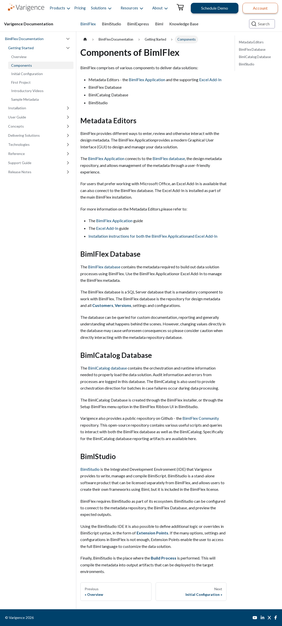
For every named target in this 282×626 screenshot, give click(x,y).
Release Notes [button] (19, 172)
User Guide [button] (17, 117)
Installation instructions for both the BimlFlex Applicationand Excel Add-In (152, 236)
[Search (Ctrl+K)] (262, 23)
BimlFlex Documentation (24, 39)
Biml (159, 23)
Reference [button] (16, 153)
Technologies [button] (19, 144)
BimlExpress (138, 23)
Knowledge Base (183, 23)
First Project (21, 82)
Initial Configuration (27, 74)
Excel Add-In (210, 79)
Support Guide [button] (19, 163)
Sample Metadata (25, 99)
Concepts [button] (16, 126)
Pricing (80, 8)
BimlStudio (111, 23)
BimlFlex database (169, 158)
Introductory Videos (27, 91)
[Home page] (85, 39)
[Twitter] (269, 617)
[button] (57, 8)
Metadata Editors (251, 42)
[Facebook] (275, 617)
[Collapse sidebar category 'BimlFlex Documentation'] (67, 39)
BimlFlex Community (200, 418)
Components (21, 65)
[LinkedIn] (262, 617)
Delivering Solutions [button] (24, 135)
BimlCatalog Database (255, 57)
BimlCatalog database (107, 368)
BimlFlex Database (252, 49)
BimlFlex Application (147, 79)
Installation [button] (17, 108)
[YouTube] (255, 617)
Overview (19, 57)
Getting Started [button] (21, 48)
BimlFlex (88, 23)
